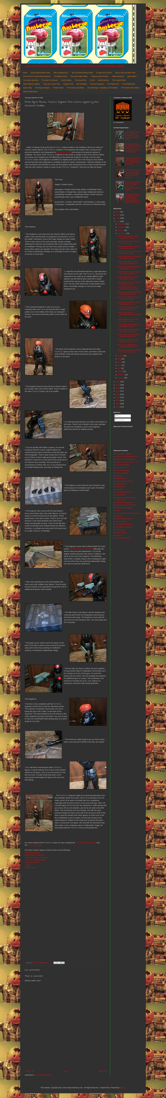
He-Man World (121, 484)
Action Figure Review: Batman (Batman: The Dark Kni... (128, 336)
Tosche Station (66, 80)
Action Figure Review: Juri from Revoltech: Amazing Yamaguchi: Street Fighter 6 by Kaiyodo (133, 173)
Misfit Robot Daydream (124, 502)
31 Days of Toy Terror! (104, 73)
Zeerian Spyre (30, 867)
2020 (118, 388)
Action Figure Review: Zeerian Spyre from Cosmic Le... (128, 330)
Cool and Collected (122, 465)
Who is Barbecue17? (61, 73)
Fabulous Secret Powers (100, 76)
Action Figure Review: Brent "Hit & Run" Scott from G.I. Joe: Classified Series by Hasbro (133, 135)
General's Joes (121, 478)
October (121, 230)
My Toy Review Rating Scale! (82, 73)
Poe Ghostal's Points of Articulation (128, 513)
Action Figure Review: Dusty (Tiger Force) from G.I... (128, 341)
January (121, 378)
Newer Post (29, 1071)
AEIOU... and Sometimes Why (126, 456)
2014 (118, 407)
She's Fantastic (121, 521)
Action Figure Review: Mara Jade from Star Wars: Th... (128, 346)
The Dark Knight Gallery (79, 76)
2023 (118, 221)
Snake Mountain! (118, 76)
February (121, 375)
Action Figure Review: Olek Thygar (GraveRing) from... (128, 263)
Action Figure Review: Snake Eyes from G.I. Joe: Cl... (128, 237)
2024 (118, 218)
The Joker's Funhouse (50, 80)
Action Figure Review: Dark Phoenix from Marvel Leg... (128, 288)
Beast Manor (131, 76)
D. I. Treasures (121, 467)
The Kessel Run (80, 80)
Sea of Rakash (81, 84)
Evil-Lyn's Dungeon (97, 84)
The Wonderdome (128, 84)
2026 (118, 212)
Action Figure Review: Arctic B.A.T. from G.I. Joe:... (128, 320)
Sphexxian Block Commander (81, 549)
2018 (118, 394)
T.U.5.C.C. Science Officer (85, 843)
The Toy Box (120, 530)
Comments (120, 420)
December (122, 224)
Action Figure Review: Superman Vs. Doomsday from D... (129, 351)
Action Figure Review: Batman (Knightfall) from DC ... (128, 325)
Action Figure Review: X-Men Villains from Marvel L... (128, 278)
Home (25, 73)
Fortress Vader (58, 88)
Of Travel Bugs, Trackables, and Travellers (102, 88)
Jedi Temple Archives (123, 492)
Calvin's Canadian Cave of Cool (127, 462)
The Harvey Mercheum (124, 527)
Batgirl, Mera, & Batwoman (125, 459)
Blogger (122, 1088)
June (120, 362)
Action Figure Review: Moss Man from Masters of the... (129, 252)
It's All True (119, 489)
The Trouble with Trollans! (130, 88)
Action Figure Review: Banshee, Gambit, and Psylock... (129, 298)
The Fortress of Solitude (75, 88)
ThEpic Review (121, 532)
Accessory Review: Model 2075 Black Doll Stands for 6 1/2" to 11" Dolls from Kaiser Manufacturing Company (128, 149)
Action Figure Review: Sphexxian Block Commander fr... (129, 314)
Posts (118, 416)
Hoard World (120, 487)
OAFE (118, 510)
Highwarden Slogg (64, 152)
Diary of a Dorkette (122, 470)
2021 (118, 385)
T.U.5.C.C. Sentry (34, 845)
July (119, 359)
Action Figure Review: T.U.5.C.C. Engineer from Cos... (129, 303)
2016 (118, 400)
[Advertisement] (66, 1051)
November (122, 227)
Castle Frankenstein (30, 91)
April (120, 368)
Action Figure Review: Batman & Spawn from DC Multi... (129, 268)
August (120, 356)
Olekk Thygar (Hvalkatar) (34, 855)
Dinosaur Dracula (122, 473)
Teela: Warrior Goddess (31, 84)
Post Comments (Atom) (43, 1075)
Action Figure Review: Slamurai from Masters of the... (129, 283)
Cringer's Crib (68, 84)
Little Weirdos (120, 495)
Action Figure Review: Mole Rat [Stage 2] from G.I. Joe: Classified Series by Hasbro (133, 186)
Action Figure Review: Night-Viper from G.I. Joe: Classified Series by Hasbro (133, 161)
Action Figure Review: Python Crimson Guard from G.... (128, 308)
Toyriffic (118, 535)
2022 (118, 382)
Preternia (119, 516)
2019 (118, 391)
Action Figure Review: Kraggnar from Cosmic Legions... (129, 273)
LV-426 (92, 80)
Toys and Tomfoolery (123, 538)
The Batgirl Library (60, 76)
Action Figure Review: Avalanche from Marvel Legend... (129, 257)
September (122, 233)
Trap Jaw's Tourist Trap (51, 84)
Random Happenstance (124, 519)
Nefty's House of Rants (124, 508)
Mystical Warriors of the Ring (126, 505)
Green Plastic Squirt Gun (124, 481)
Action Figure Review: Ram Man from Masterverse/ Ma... (129, 293)
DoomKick (119, 476)
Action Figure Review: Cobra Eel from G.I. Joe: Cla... (129, 242)
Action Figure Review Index (40, 73)
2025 (118, 215)
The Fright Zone (113, 84)
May (119, 365)
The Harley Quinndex (30, 80)
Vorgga (27, 865)
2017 (118, 397)
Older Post (102, 1071)
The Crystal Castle (119, 80)
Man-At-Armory (103, 80)
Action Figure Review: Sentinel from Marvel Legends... (129, 247)
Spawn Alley (27, 88)
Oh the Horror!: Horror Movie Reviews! (37, 76)
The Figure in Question (124, 524)
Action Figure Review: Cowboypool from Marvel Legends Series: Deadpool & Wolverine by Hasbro (133, 198)
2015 (118, 404)
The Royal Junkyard (42, 88)
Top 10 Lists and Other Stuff (125, 73)
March (120, 371)
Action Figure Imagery (123, 454)
